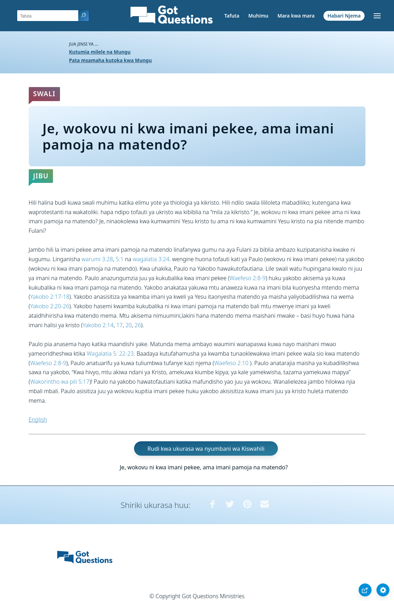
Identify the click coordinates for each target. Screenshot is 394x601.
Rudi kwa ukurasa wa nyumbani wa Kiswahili (205, 448)
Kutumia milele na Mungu (100, 51)
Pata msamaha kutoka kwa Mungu (110, 60)
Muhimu (258, 15)
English (38, 419)
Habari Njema (344, 15)
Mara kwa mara (296, 15)
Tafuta (231, 15)
